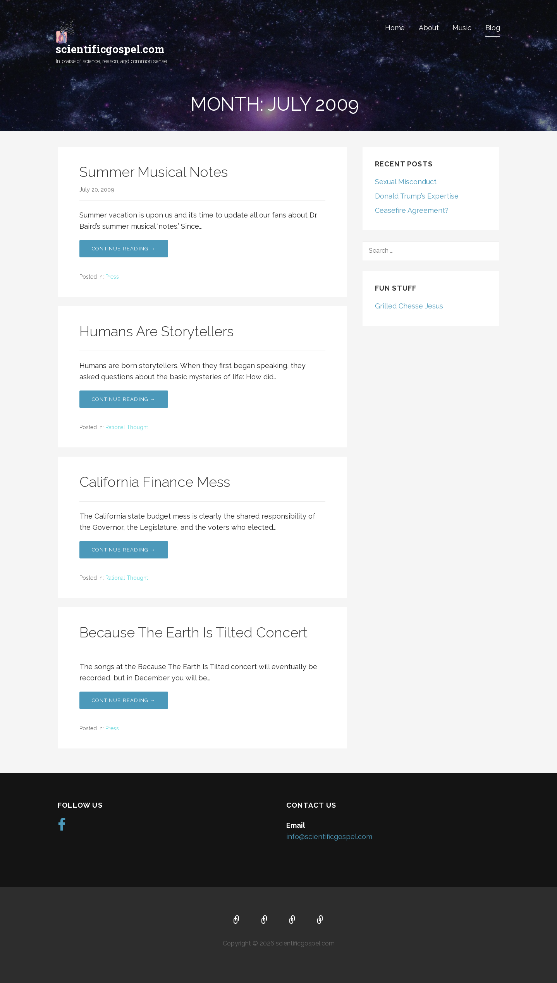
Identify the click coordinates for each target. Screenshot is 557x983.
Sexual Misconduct (406, 182)
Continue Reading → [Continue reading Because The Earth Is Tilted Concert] (124, 700)
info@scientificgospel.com (329, 836)
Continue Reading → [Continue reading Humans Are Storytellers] (124, 399)
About (428, 28)
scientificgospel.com (110, 49)
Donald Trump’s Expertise (417, 196)
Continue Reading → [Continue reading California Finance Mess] (124, 550)
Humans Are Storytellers (156, 331)
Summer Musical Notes (153, 172)
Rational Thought (126, 427)
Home (395, 28)
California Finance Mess (154, 482)
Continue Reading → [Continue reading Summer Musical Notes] (124, 249)
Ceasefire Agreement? (412, 210)
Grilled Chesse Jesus (409, 306)
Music (461, 28)
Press (112, 277)
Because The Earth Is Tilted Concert (193, 632)
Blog (492, 28)
